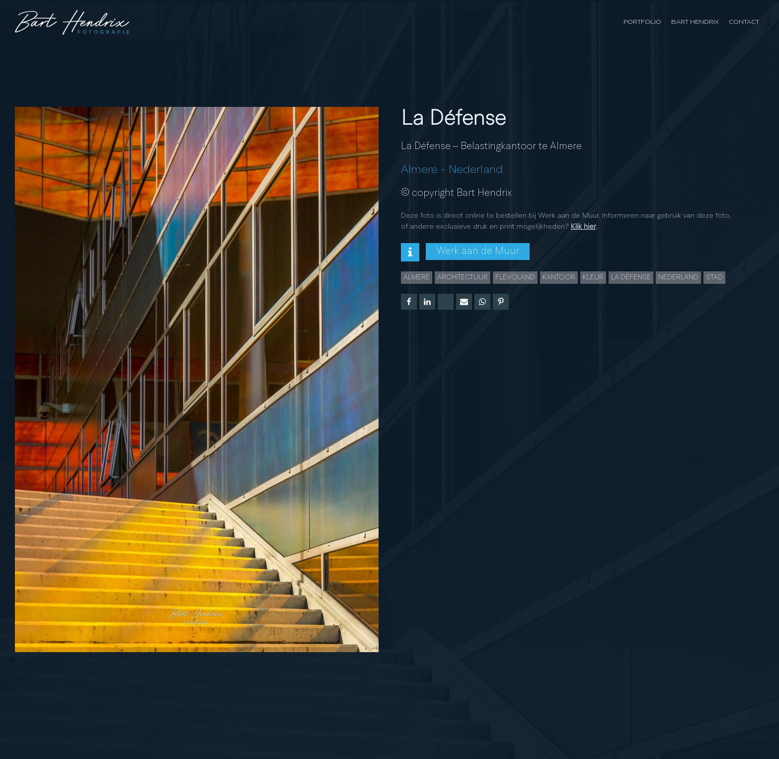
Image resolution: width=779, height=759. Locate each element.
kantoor (559, 277)
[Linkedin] (427, 302)
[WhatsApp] (482, 302)
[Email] (464, 302)
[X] (446, 302)
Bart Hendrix (695, 22)
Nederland (476, 170)
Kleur (593, 277)
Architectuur (462, 277)
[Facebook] (409, 302)
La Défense (631, 277)
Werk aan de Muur (477, 251)
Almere (419, 170)
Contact (744, 22)
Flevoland (515, 277)
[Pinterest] (501, 302)
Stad (714, 277)
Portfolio (642, 22)
